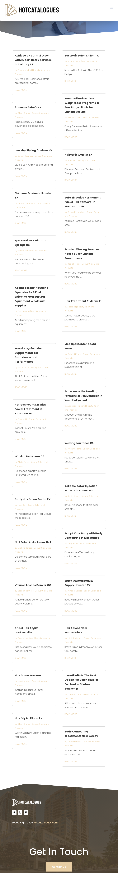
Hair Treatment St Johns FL (83, 301)
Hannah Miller (74, 61)
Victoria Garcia (74, 590)
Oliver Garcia (24, 113)
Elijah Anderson (25, 548)
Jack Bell (22, 505)
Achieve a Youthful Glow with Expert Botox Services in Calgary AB (33, 60)
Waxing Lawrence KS (79, 443)
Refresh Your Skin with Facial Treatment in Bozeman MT (30, 409)
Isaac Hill (71, 160)
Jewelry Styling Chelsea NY (33, 150)
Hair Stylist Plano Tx (28, 718)
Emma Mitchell (25, 70)
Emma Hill (22, 419)
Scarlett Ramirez (25, 590)
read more (21, 90)
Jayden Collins (74, 117)
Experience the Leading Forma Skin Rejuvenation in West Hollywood (83, 395)
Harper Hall (23, 250)
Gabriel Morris (74, 354)
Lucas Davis (23, 367)
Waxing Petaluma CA (29, 456)
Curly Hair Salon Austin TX (33, 499)
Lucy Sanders (24, 681)
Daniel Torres (73, 263)
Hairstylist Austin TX (78, 154)
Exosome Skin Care (28, 107)
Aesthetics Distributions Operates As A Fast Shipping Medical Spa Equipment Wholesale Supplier (31, 296)
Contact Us (59, 867)
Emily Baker (72, 543)
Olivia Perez (23, 462)
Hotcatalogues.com (45, 822)
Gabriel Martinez (26, 638)
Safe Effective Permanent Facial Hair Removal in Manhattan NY (83, 202)
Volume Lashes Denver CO (33, 585)
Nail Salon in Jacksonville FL (34, 542)
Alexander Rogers (76, 405)
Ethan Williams (74, 448)
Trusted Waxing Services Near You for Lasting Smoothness (82, 253)
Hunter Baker (73, 496)
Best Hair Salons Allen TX (82, 55)
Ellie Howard (24, 311)
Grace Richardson (26, 203)
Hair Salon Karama (28, 675)
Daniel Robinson (25, 156)
